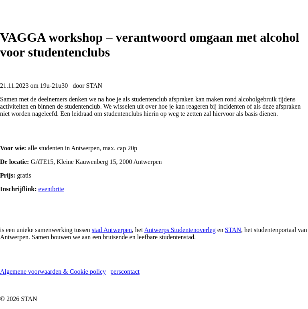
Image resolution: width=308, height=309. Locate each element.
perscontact (125, 271)
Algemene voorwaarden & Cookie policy (53, 271)
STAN (233, 229)
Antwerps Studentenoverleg (179, 229)
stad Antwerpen (112, 229)
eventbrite (51, 189)
